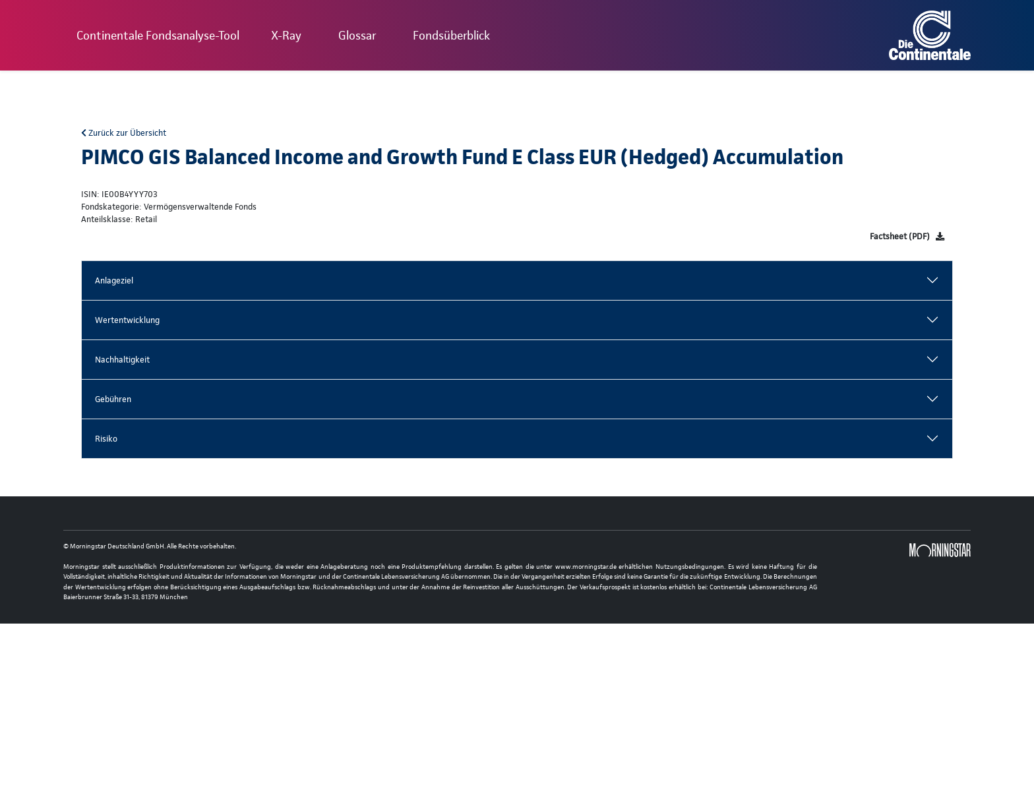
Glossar (357, 35)
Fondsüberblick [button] (451, 35)
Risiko (106, 439)
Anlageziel (114, 280)
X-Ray (286, 35)
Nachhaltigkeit (122, 360)
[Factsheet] (907, 236)
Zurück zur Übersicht (123, 133)
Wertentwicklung (127, 320)
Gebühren (113, 399)
